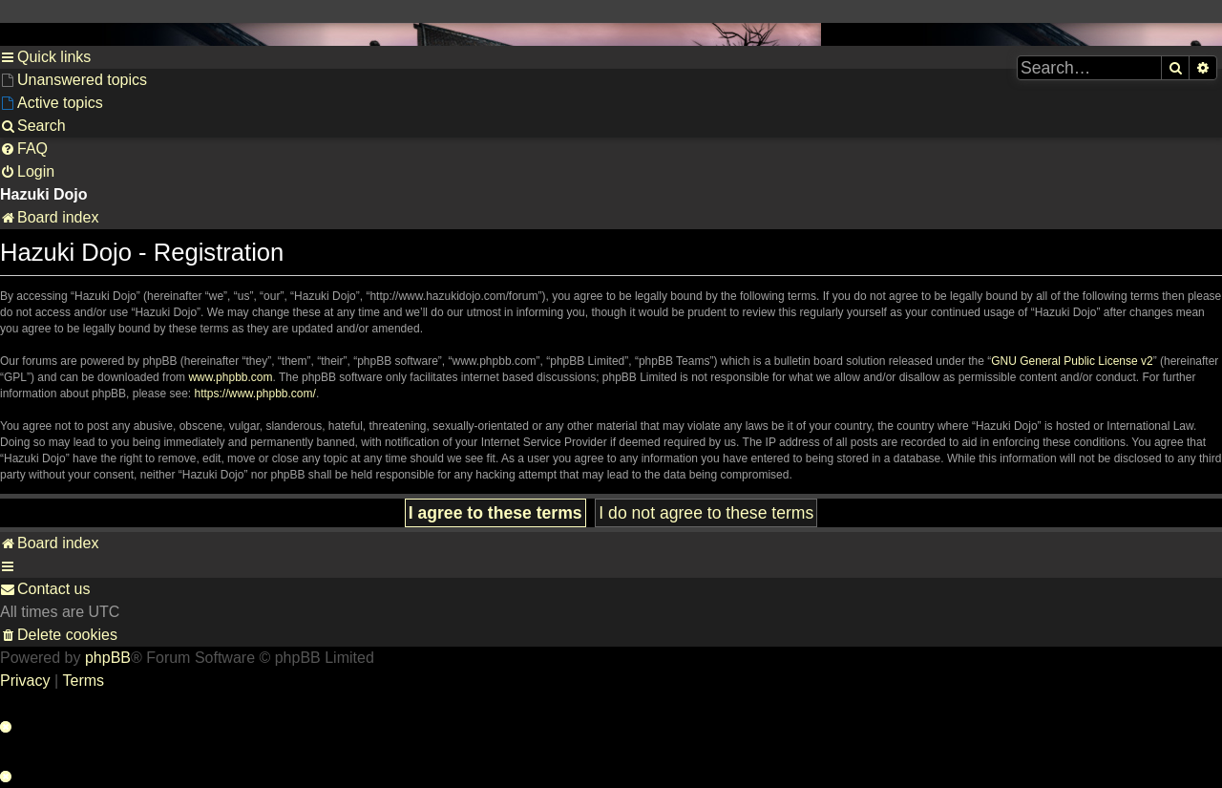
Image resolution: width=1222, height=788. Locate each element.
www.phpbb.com (230, 377)
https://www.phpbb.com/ (254, 393)
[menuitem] (73, 80)
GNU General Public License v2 (1071, 361)
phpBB (108, 658)
